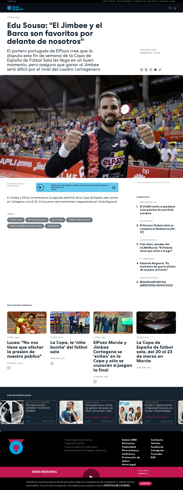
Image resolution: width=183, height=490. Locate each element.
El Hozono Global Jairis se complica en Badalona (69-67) (158, 229)
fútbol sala (13, 17)
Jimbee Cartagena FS (79, 220)
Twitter (155, 443)
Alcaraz (172, 1)
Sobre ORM (129, 439)
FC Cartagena (147, 259)
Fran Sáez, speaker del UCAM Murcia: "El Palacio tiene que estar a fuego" (156, 248)
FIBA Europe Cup (148, 202)
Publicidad (128, 446)
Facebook (157, 446)
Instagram (157, 450)
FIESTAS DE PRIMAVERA (124, 1)
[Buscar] (174, 8)
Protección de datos (134, 457)
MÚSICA (29, 417)
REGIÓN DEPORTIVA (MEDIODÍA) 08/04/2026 (156, 284)
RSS (153, 457)
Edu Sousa (57, 220)
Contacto (156, 439)
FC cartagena (162, 1)
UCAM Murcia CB (148, 240)
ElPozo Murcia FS (37, 220)
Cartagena (53, 226)
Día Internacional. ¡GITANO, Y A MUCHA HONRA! (37, 408)
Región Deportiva (149, 278)
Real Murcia (151, 1)
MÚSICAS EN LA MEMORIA (38, 402)
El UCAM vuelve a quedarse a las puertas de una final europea (157, 210)
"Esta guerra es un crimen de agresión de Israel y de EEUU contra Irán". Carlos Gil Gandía (99, 408)
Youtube (156, 453)
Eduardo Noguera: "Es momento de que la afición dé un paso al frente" (158, 267)
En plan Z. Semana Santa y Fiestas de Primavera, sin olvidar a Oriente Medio (159, 408)
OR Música (143, 473)
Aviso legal (128, 461)
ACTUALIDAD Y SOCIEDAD (97, 417)
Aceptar (144, 483)
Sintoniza (128, 443)
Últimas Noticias (139, 1)
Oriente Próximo (109, 1)
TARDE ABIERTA (92, 402)
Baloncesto (146, 221)
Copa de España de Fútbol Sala (26, 226)
